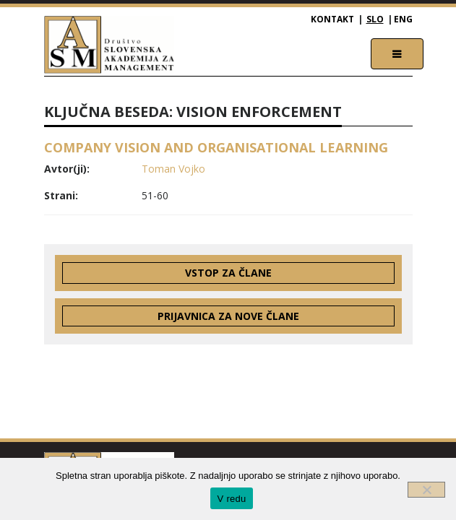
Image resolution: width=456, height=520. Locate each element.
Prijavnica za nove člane (228, 316)
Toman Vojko (173, 169)
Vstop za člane (228, 273)
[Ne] (426, 490)
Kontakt (332, 19)
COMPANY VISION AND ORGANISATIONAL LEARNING (216, 147)
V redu (232, 498)
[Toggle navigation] (397, 53)
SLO (375, 19)
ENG (403, 19)
